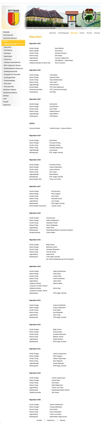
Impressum (6, 105)
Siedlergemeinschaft (10, 71)
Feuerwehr (7, 53)
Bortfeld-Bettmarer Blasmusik (13, 68)
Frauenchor (7, 59)
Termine (89, 33)
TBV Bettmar (8, 50)
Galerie (82, 33)
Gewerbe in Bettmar (9, 90)
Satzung (97, 33)
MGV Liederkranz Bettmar (12, 65)
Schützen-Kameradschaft (12, 62)
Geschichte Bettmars (10, 38)
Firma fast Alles (9, 86)
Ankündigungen (63, 33)
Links (5, 99)
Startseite (6, 32)
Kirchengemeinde (9, 77)
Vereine (35, 28)
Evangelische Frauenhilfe (12, 74)
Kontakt (5, 102)
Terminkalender (8, 35)
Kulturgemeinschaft (43, 28)
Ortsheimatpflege (9, 80)
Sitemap (6, 96)
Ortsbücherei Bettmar (10, 93)
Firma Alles (7, 83)
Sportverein (7, 47)
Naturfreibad (8, 56)
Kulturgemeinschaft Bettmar (51, 17)
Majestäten (74, 33)
